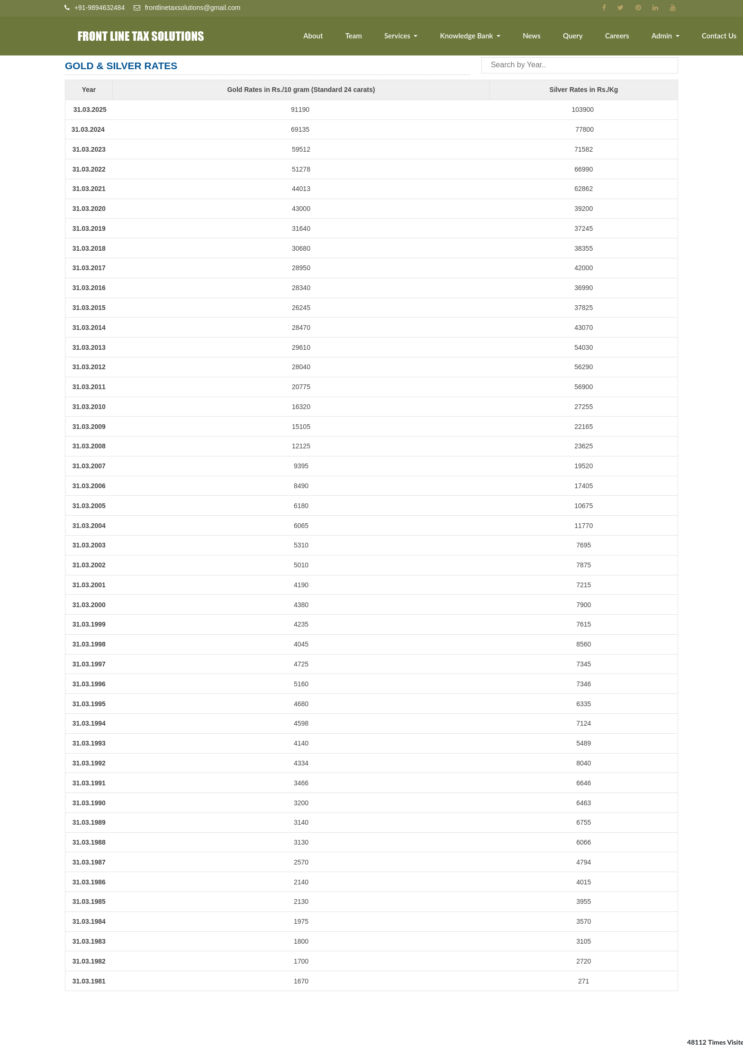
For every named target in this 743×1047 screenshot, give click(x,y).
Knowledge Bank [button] (472, 36)
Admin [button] (664, 36)
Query (576, 36)
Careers (619, 36)
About (321, 36)
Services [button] (404, 36)
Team (361, 36)
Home (280, 36)
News (536, 36)
